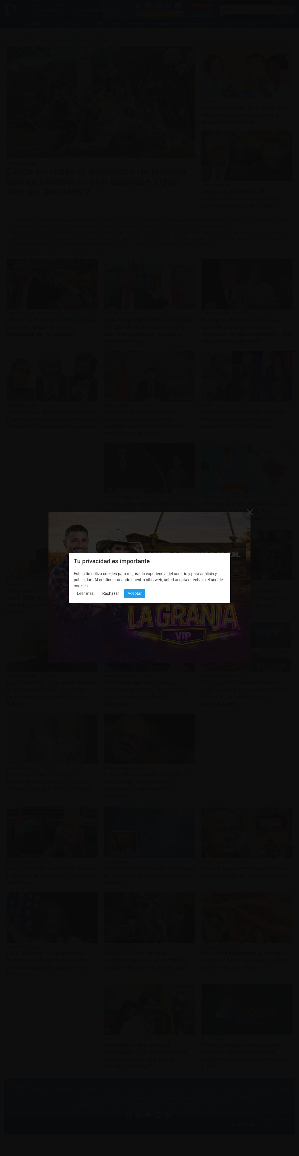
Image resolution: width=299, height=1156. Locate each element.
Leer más (85, 593)
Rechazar (110, 593)
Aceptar (135, 593)
